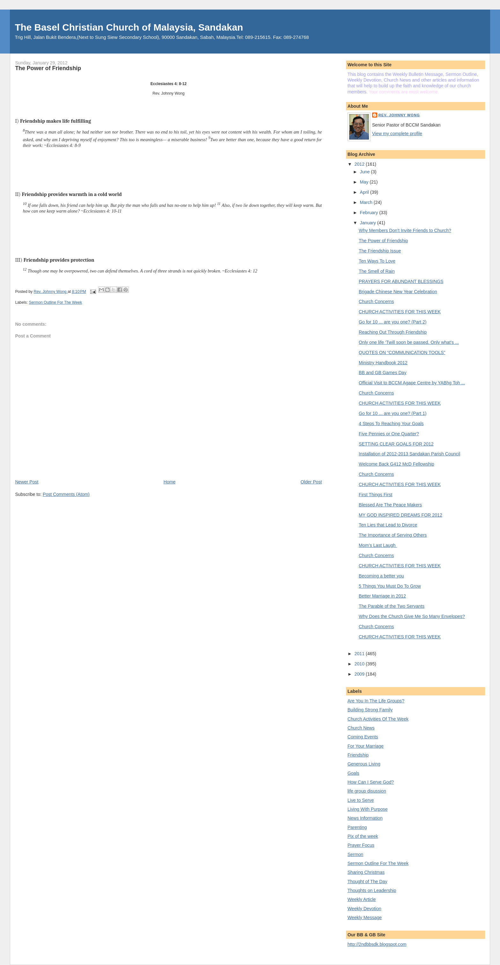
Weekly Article (362, 899)
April (365, 192)
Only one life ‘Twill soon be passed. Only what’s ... (409, 342)
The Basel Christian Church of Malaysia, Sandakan (129, 27)
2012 (360, 164)
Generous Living (364, 763)
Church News (361, 727)
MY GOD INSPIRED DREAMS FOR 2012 (400, 515)
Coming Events (363, 736)
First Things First (375, 494)
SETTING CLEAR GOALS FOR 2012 (396, 443)
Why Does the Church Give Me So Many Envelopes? (412, 616)
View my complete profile (397, 133)
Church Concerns (376, 301)
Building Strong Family (370, 709)
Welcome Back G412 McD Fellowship (396, 464)
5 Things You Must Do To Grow (390, 586)
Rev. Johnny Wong (399, 115)
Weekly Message (365, 917)
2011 (360, 653)
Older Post (311, 481)
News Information (365, 818)
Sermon (356, 854)
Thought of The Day (367, 881)
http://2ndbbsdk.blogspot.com (377, 944)
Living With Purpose (368, 809)
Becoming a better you (381, 575)
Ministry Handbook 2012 (383, 362)
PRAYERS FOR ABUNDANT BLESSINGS (401, 281)
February (369, 212)
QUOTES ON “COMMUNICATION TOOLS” (402, 352)
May (365, 182)
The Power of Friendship (383, 240)
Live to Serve (361, 800)
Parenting (357, 827)
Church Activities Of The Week (378, 719)
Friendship (358, 755)
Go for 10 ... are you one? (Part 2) (392, 321)
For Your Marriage (366, 746)
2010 (360, 663)
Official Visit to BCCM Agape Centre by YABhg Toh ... (412, 382)
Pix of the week (363, 836)
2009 (360, 674)
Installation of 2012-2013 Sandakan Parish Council (409, 453)
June (365, 171)
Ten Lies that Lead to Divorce (388, 524)
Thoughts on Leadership (372, 890)
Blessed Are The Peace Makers (390, 504)
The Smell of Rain (377, 271)
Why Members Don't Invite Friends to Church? (405, 230)
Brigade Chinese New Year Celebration (398, 291)
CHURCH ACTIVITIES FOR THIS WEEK (400, 311)
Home (170, 481)
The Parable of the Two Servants (391, 606)
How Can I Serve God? (371, 782)
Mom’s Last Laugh (378, 545)
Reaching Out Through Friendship (393, 332)
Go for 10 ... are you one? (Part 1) (392, 413)
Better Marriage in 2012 (382, 596)
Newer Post (26, 481)
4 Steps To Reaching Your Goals (391, 423)
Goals (353, 773)
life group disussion (367, 791)
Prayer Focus (361, 845)
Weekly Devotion (364, 908)
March (367, 202)
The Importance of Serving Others (393, 535)
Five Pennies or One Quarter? (389, 433)
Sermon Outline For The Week (55, 302)
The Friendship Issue (380, 250)
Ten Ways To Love (377, 261)
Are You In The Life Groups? (376, 700)
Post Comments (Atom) (66, 494)
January (368, 222)
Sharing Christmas (366, 872)
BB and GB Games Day (383, 372)
